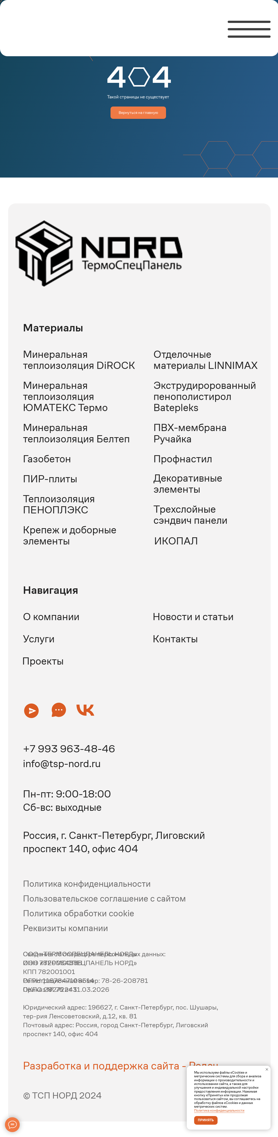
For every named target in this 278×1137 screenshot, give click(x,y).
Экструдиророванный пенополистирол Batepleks (204, 396)
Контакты (175, 638)
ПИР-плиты (50, 478)
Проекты (43, 661)
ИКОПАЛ (176, 540)
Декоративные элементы (187, 483)
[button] (31, 710)
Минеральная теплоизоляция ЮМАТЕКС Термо (65, 396)
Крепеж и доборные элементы (69, 535)
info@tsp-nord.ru (62, 763)
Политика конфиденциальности (219, 1110)
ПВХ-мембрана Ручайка (190, 433)
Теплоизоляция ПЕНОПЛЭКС (59, 504)
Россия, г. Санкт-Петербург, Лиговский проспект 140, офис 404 (114, 842)
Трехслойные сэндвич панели (190, 515)
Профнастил (182, 458)
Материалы (53, 328)
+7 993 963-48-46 (69, 748)
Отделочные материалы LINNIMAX (205, 360)
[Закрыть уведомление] (266, 1069)
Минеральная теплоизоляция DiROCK (79, 360)
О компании (51, 616)
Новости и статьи (193, 616)
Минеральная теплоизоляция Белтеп (76, 433)
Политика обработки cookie (78, 913)
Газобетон (47, 458)
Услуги (39, 638)
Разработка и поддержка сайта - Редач (120, 1066)
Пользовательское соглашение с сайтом (104, 898)
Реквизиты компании (65, 928)
